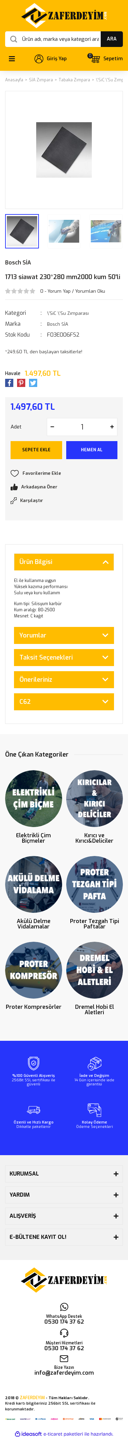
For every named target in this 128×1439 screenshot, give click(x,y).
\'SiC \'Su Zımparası (68, 313)
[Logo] (64, 15)
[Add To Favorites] (64, 473)
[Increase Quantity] (112, 427)
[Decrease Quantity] (52, 427)
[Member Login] (50, 58)
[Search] (64, 39)
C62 (25, 702)
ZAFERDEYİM (32, 1398)
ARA (112, 39)
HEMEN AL (91, 450)
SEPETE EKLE (36, 450)
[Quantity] (82, 427)
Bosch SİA (18, 262)
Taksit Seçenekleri (46, 657)
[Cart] (106, 59)
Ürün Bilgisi (35, 562)
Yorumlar (32, 635)
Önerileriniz (35, 680)
